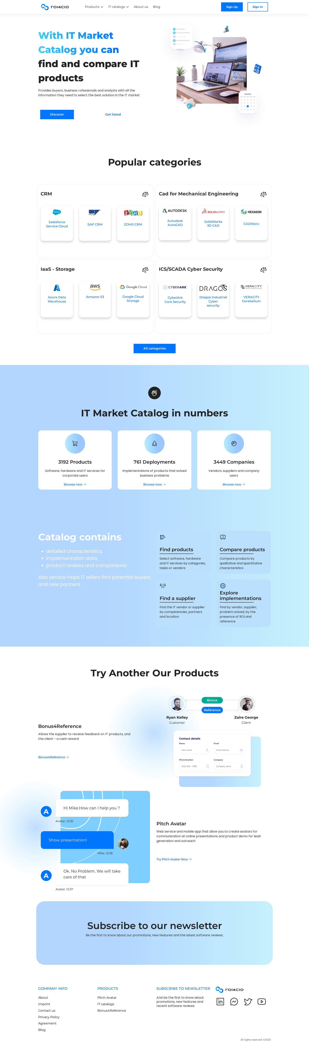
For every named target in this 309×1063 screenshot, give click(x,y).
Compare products (242, 549)
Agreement (47, 1023)
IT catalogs (116, 7)
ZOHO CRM (133, 224)
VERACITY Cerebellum (251, 299)
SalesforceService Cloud (57, 224)
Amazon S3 (95, 297)
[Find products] (163, 537)
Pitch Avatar (106, 997)
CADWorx (251, 224)
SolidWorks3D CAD (213, 224)
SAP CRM (94, 224)
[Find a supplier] (163, 586)
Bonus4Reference (111, 1010)
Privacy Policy (49, 1017)
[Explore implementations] (223, 586)
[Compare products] (223, 537)
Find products (176, 549)
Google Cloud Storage (133, 299)
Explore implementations (240, 595)
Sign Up (232, 7)
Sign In (258, 7)
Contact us (46, 1010)
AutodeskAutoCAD (175, 223)
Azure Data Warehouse (57, 299)
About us (141, 7)
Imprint (44, 1004)
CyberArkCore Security (175, 300)
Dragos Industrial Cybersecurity (213, 301)
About (43, 997)
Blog (156, 7)
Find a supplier (177, 598)
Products (92, 7)
